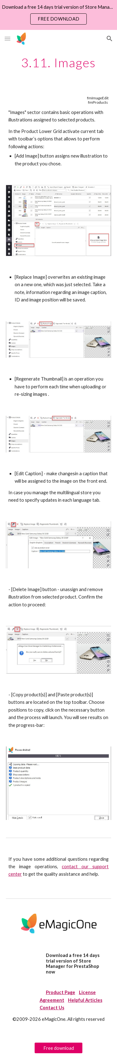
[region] (58, 15)
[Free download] (58, 1048)
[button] (7, 38)
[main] (58, 62)
